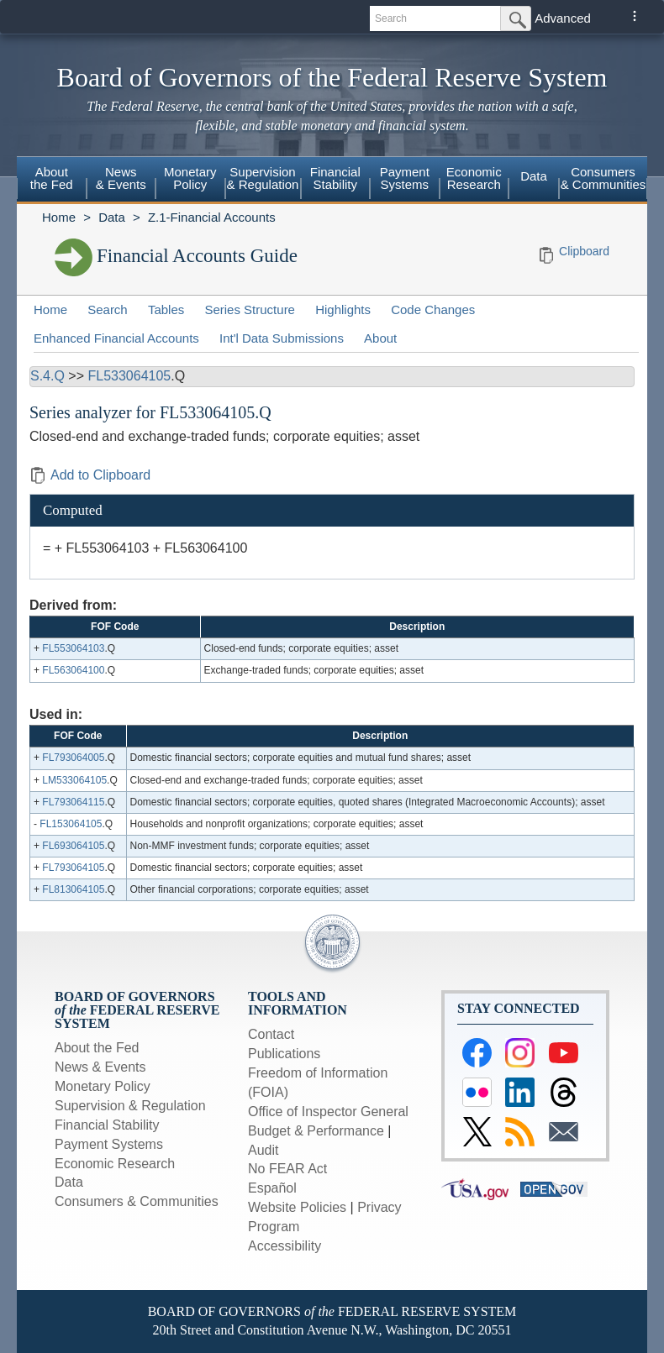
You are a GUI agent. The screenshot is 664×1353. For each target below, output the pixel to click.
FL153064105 (71, 824)
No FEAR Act (287, 1169)
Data (533, 176)
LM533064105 (74, 780)
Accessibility (284, 1246)
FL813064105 (73, 889)
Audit (263, 1150)
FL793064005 (73, 757)
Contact (271, 1034)
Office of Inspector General (328, 1111)
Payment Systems (404, 178)
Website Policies (297, 1207)
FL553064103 (73, 648)
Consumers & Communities (603, 178)
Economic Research (474, 178)
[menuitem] (52, 180)
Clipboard (584, 251)
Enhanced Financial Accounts (116, 338)
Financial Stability (335, 178)
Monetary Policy (190, 178)
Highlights (343, 309)
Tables (166, 309)
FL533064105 (129, 376)
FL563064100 (73, 670)
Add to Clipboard (89, 475)
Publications (284, 1053)
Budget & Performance (316, 1131)
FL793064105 (73, 867)
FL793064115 (73, 802)
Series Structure (249, 309)
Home (59, 217)
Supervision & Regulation (263, 178)
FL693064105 (73, 846)
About (380, 338)
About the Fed (51, 178)
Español (272, 1188)
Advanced (563, 18)
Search (107, 309)
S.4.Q (47, 376)
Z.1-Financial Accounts (212, 217)
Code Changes (433, 309)
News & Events (121, 178)
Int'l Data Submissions (281, 338)
